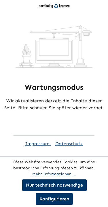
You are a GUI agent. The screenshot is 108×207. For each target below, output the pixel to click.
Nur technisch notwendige (54, 185)
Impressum (38, 143)
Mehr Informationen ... (54, 174)
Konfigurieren (54, 199)
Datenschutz (69, 143)
